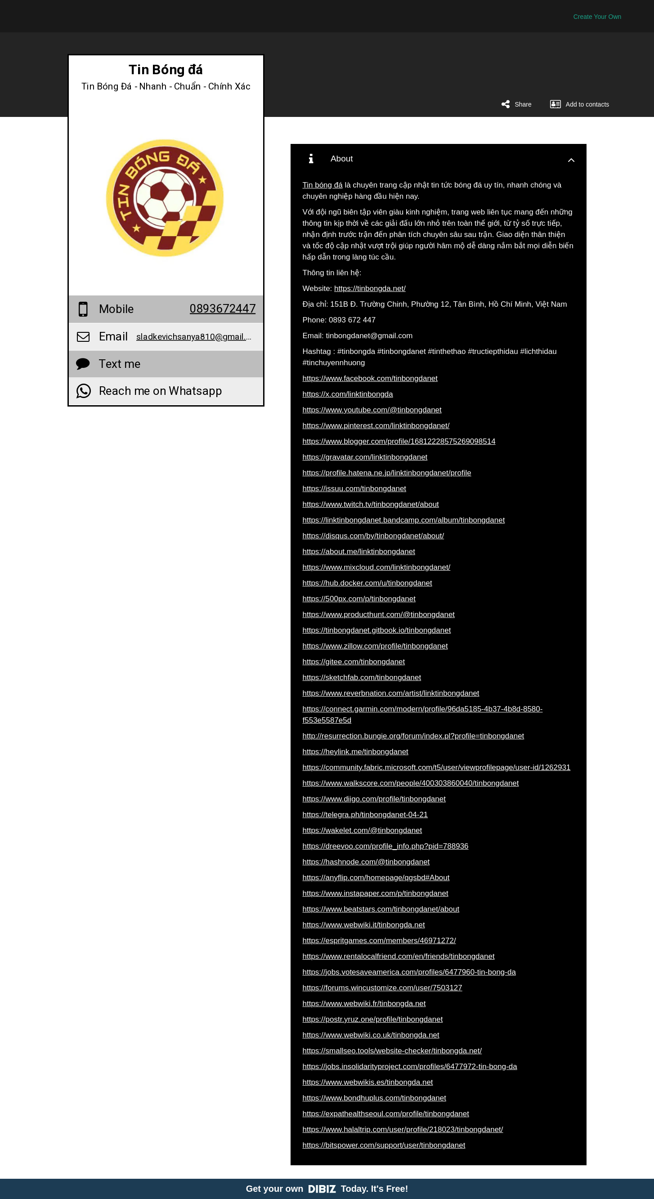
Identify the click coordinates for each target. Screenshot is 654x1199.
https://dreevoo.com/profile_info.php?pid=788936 (386, 846)
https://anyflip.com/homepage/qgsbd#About (376, 877)
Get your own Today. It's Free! (327, 1189)
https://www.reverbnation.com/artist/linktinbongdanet (391, 693)
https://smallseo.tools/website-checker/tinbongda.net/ (392, 1051)
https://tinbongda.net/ (370, 288)
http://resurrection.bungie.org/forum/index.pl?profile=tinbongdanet (413, 736)
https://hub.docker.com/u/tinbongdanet (367, 583)
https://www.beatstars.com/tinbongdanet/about (381, 909)
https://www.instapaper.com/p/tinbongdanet (375, 893)
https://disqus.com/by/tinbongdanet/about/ (373, 536)
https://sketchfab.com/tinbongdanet (362, 677)
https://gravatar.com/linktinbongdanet (365, 457)
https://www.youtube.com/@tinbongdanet (372, 410)
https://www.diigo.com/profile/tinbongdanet (374, 799)
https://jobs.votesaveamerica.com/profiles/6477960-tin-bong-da (409, 972)
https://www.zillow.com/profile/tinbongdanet (375, 646)
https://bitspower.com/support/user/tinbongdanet (384, 1145)
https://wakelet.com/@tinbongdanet (362, 830)
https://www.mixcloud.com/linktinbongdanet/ (377, 567)
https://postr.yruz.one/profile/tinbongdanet (373, 1019)
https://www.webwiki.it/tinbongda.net (364, 925)
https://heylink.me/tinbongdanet (355, 751)
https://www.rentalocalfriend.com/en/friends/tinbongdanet (399, 956)
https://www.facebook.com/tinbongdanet (370, 378)
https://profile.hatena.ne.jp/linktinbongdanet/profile (387, 473)
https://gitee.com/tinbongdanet (354, 662)
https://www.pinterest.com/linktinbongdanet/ (376, 425)
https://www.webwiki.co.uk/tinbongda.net (371, 1035)
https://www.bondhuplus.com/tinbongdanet (374, 1098)
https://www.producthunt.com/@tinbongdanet (379, 614)
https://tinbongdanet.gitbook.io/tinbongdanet (377, 630)
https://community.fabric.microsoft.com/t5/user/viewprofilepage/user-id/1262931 (437, 767)
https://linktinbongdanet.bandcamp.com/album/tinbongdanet (404, 520)
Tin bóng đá (323, 185)
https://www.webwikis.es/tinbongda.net (368, 1082)
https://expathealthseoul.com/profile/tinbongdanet (386, 1114)
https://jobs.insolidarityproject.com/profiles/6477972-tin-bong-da (410, 1066)
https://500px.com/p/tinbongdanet (359, 599)
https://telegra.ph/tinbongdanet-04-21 (365, 814)
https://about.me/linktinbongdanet (359, 551)
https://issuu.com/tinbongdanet (355, 488)
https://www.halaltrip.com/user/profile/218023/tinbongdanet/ (403, 1129)
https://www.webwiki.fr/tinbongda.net (364, 1003)
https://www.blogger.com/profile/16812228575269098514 (399, 441)
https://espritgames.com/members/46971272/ (379, 940)
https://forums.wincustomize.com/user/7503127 (382, 988)
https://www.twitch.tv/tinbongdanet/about (371, 504)
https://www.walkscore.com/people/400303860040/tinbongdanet (411, 783)
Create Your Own (597, 16)
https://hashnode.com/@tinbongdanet (366, 862)
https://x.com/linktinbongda (348, 394)
